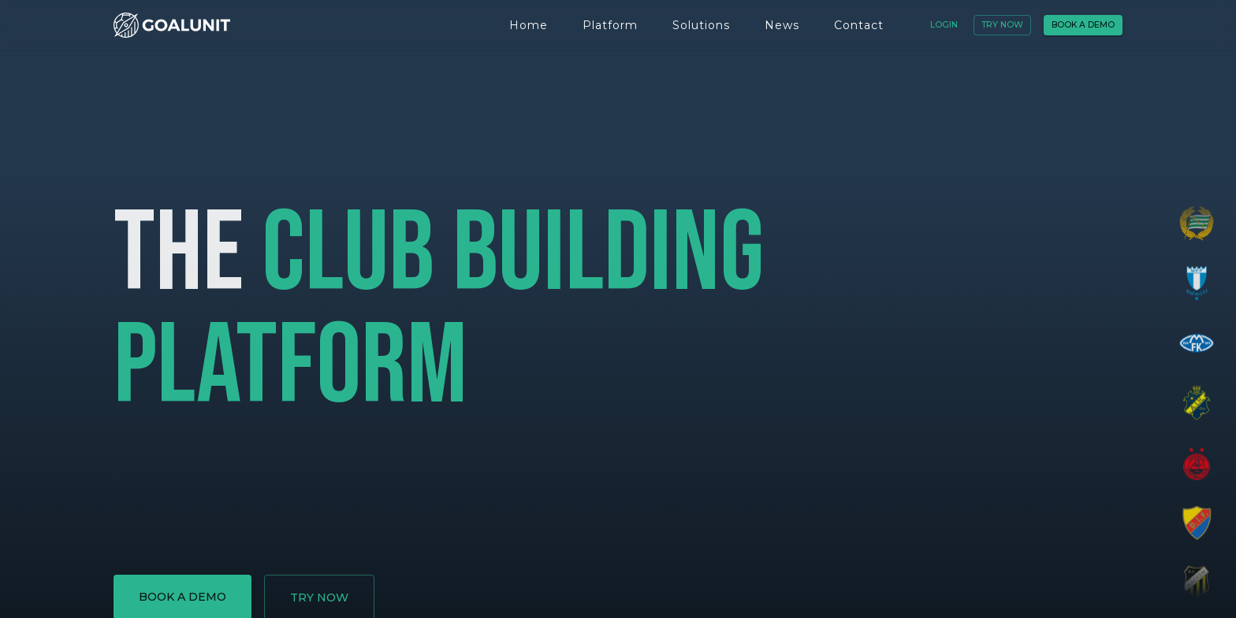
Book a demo (1083, 25)
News (782, 25)
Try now (1002, 25)
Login (944, 25)
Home (528, 25)
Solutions (701, 25)
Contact (859, 25)
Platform (610, 25)
